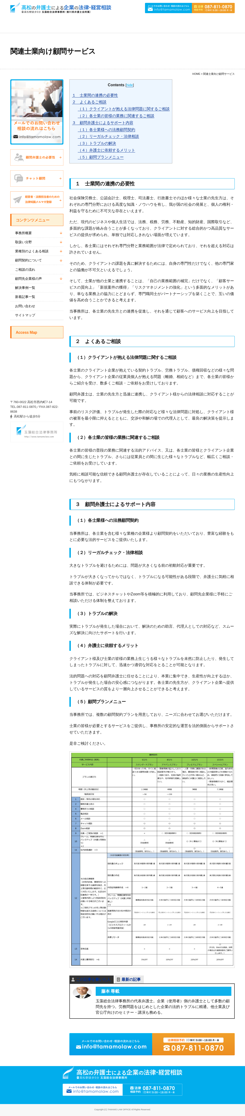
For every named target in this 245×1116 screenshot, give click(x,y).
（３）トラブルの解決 (97, 143)
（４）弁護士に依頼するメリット (106, 150)
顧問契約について (28, 260)
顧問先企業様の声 (28, 278)
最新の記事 (131, 979)
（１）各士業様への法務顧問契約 (106, 130)
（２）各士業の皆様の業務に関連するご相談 (116, 116)
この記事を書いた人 (93, 979)
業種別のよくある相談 (32, 251)
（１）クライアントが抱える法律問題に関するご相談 (124, 109)
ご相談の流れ (25, 269)
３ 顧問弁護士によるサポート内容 (102, 123)
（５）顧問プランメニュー (101, 157)
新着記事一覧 (25, 297)
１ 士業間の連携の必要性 (95, 95)
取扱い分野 (23, 242)
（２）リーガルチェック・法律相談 (108, 136)
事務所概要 (23, 233)
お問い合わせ (25, 306)
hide (129, 85)
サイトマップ (25, 315)
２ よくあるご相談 (89, 102)
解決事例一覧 (25, 288)
